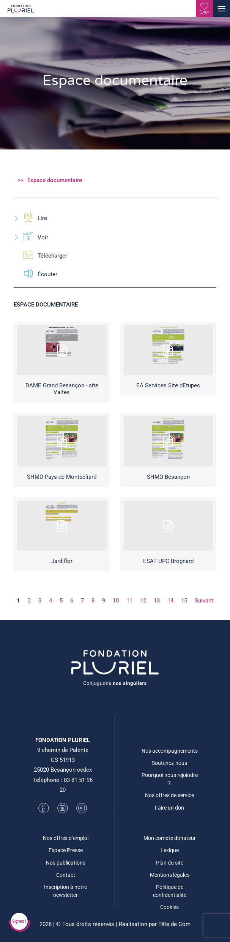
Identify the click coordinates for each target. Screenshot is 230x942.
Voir (31, 238)
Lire (30, 218)
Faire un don (169, 808)
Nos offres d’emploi (65, 838)
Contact (65, 875)
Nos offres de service (169, 795)
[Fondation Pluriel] (21, 11)
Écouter (35, 274)
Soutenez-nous (169, 763)
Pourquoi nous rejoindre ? (170, 779)
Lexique (170, 850)
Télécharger (40, 256)
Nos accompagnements (170, 751)
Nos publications (65, 863)
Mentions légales (169, 875)
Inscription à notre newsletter (65, 891)
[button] (221, 8)
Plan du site (169, 863)
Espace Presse (66, 850)
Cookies (169, 907)
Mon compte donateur (169, 838)
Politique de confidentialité (169, 891)
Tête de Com (174, 924)
